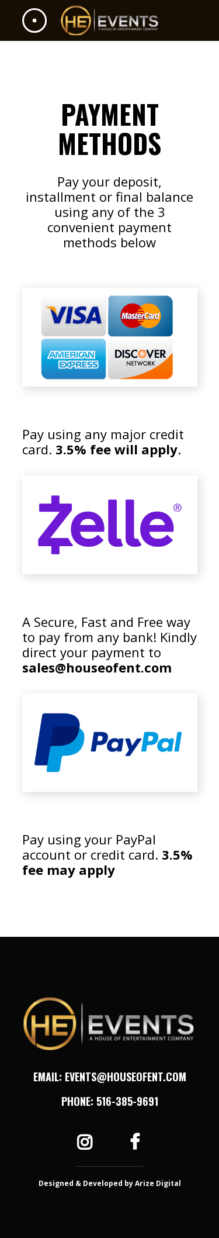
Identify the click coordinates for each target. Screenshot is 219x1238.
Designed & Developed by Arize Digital (110, 1183)
